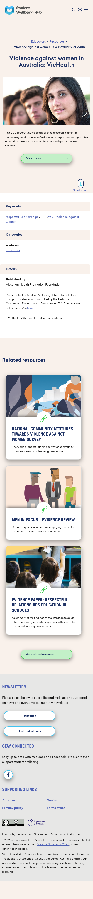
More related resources (40, 654)
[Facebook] (8, 774)
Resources (57, 41)
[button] (73, 10)
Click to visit (33, 158)
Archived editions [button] (29, 731)
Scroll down (80, 185)
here (30, 308)
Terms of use (56, 808)
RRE (43, 217)
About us (9, 800)
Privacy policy (12, 808)
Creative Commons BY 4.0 (53, 844)
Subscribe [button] (29, 716)
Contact (53, 800)
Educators (38, 41)
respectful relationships (22, 217)
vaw (51, 217)
